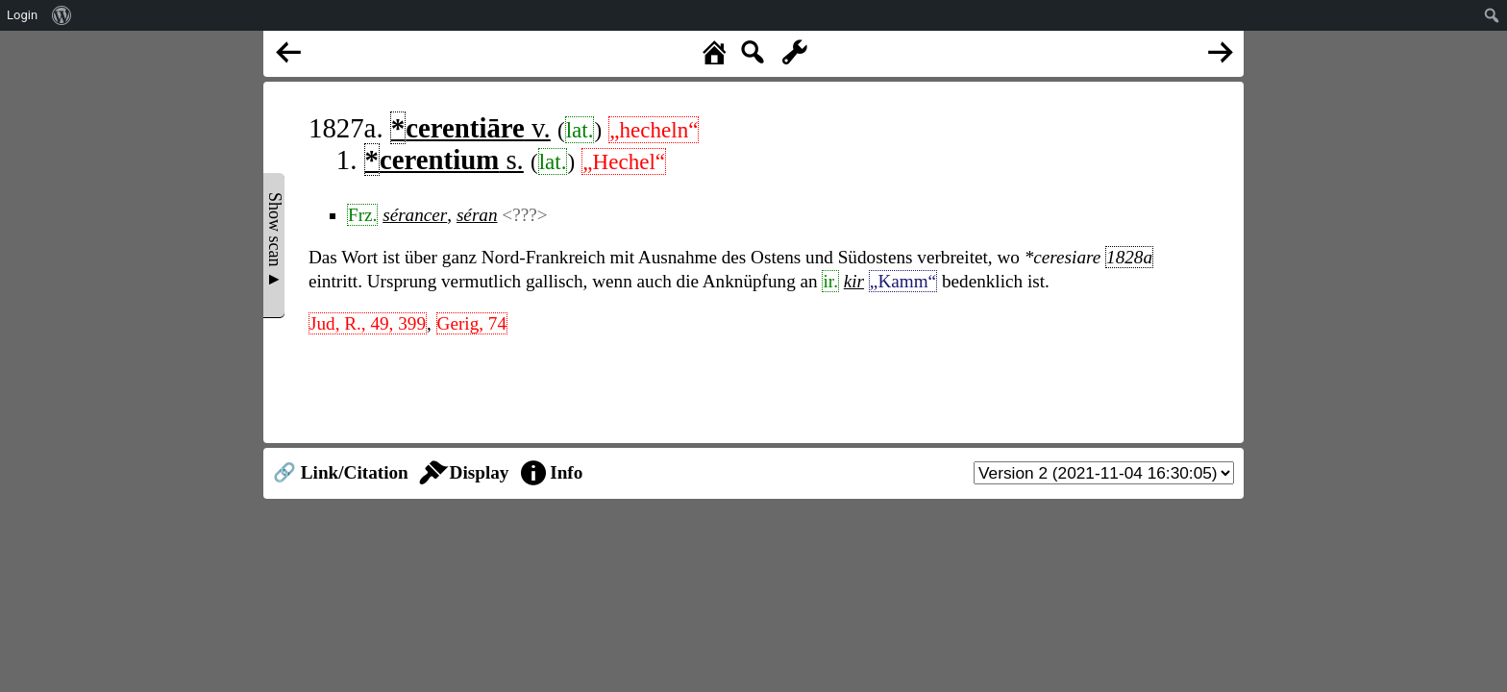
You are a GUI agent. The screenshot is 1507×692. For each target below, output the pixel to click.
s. (444, 159)
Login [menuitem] (22, 15)
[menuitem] (62, 15)
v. (470, 127)
